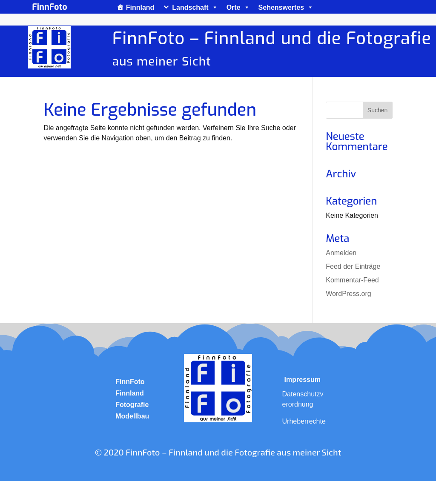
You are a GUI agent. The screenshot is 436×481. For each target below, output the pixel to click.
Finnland (140, 7)
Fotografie (132, 404)
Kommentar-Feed (352, 280)
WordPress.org (348, 293)
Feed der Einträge (353, 266)
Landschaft (195, 7)
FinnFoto (129, 381)
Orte (238, 7)
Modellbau (132, 416)
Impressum (302, 379)
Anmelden (341, 252)
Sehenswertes (286, 7)
